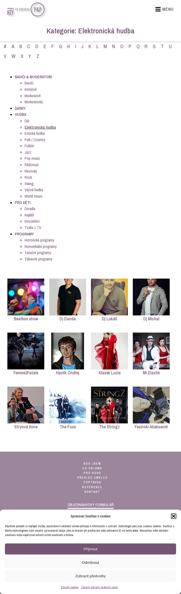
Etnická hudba (35, 133)
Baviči (29, 83)
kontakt (92, 492)
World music (34, 196)
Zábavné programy (38, 259)
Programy (24, 234)
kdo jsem (92, 464)
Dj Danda (68, 319)
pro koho (92, 473)
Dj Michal (151, 319)
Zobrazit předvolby (90, 576)
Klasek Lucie (110, 373)
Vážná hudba (34, 189)
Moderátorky (34, 102)
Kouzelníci (32, 221)
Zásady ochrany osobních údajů (99, 587)
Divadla (30, 208)
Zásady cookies (70, 587)
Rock (28, 177)
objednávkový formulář (91, 504)
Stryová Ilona (26, 427)
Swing (29, 183)
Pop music (32, 158)
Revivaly (31, 171)
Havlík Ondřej (67, 373)
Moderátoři (33, 95)
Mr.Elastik (151, 373)
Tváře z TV (33, 227)
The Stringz (109, 427)
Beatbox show (26, 319)
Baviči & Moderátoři (33, 77)
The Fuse (68, 427)
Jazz (28, 152)
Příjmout (90, 549)
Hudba (20, 114)
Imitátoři (31, 89)
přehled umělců (92, 478)
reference (92, 487)
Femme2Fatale (26, 373)
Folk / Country (35, 139)
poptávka (92, 482)
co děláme (92, 468)
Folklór (29, 145)
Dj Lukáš (109, 319)
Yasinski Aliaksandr (151, 427)
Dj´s (27, 120)
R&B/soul (31, 164)
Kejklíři (29, 215)
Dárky (20, 108)
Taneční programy (38, 252)
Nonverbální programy (41, 246)
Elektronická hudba (40, 127)
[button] (173, 516)
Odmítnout (90, 562)
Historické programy (39, 240)
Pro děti (22, 202)
